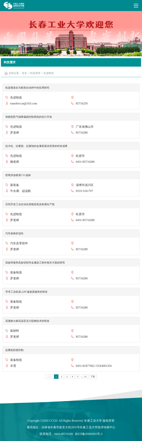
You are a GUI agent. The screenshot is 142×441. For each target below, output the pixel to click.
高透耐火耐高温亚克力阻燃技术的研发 (27, 321)
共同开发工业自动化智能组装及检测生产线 (30, 204)
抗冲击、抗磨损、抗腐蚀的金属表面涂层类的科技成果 (36, 146)
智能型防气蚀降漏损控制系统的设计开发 (28, 117)
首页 (24, 73)
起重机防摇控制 (14, 350)
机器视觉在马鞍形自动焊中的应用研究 (27, 87)
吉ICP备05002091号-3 (88, 433)
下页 (93, 376)
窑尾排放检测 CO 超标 (18, 175)
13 (85, 376)
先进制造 (48, 73)
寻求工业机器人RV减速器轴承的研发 (26, 291)
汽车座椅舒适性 (14, 233)
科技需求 (35, 73)
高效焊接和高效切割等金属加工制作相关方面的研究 (35, 262)
